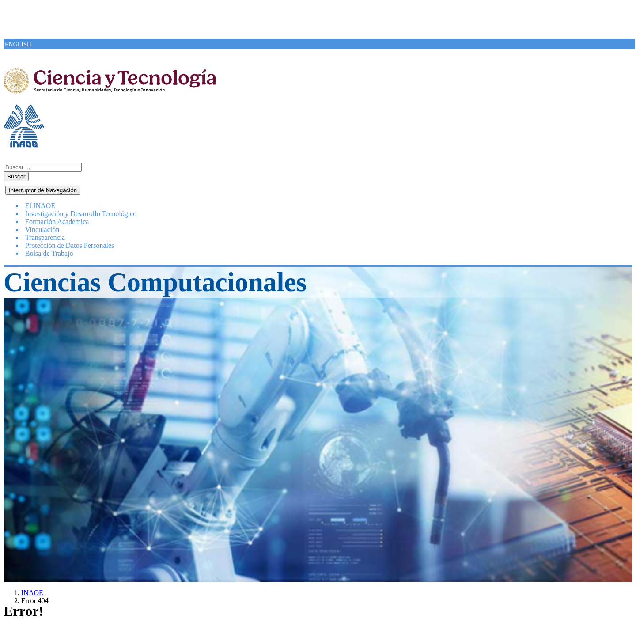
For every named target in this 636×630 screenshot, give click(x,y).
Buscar (16, 176)
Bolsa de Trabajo (49, 253)
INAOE (32, 592)
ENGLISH (18, 44)
